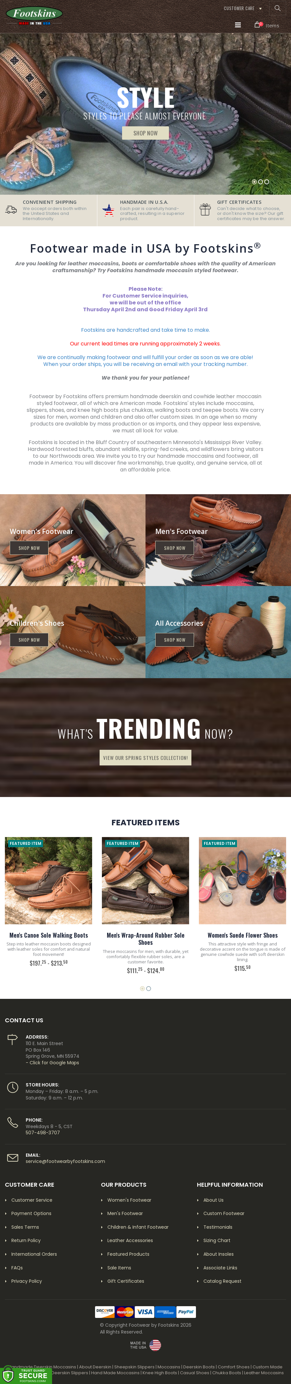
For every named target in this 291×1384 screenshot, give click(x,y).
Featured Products (128, 1254)
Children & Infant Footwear (138, 1227)
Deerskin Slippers (69, 1373)
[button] (278, 8)
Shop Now (145, 133)
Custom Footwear (223, 1213)
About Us (213, 1200)
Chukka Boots (226, 1373)
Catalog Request (222, 1281)
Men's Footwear (125, 1213)
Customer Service (31, 1200)
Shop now (29, 547)
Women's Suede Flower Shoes (243, 935)
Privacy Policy (26, 1281)
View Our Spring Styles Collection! (145, 757)
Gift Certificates (125, 1281)
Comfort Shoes (234, 1367)
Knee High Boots (160, 1373)
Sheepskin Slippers (134, 1367)
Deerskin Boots (199, 1367)
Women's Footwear (129, 1200)
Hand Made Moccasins (115, 1373)
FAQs (17, 1268)
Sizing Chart (216, 1240)
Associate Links (220, 1268)
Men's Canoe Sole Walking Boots (48, 935)
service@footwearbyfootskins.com (65, 1161)
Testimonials (217, 1227)
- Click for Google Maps (52, 1062)
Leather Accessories (130, 1240)
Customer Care (239, 8)
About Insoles (218, 1254)
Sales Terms (25, 1227)
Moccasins (169, 1367)
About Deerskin (95, 1367)
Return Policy (26, 1240)
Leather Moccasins (264, 1373)
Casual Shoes (194, 1373)
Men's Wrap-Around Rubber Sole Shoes (146, 939)
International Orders (34, 1254)
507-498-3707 (43, 1132)
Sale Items (119, 1268)
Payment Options (31, 1213)
